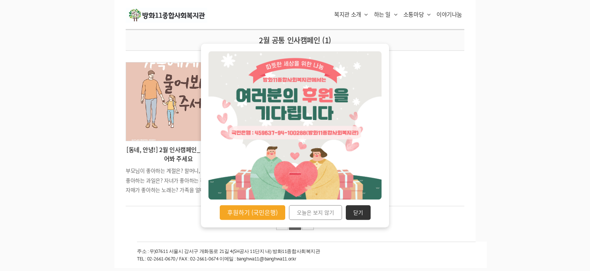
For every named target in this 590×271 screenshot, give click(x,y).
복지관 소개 (351, 14)
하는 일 (386, 14)
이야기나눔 (449, 14)
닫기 (358, 212)
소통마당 (417, 14)
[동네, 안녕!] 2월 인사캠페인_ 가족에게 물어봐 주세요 (178, 154)
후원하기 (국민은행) (252, 212)
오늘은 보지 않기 (315, 212)
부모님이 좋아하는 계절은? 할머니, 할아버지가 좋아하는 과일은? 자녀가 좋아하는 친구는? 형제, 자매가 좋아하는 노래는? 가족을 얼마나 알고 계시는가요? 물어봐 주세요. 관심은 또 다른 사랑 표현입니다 (177, 189)
